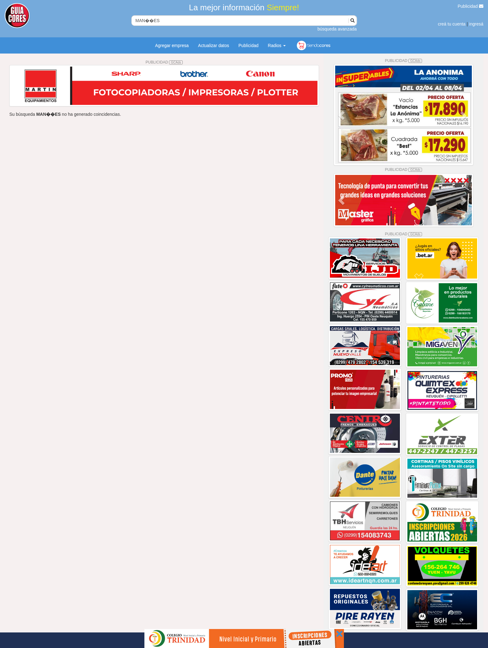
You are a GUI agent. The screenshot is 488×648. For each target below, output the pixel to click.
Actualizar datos (213, 45)
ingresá (476, 23)
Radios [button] (277, 45)
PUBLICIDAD (164, 62)
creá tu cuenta (452, 23)
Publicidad (471, 6)
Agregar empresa (172, 45)
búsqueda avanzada (337, 28)
